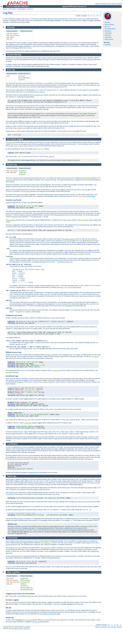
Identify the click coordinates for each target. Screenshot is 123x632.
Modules (97, 3)
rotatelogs (10, 494)
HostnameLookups (68, 239)
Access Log (108, 31)
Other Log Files (109, 39)
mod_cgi (9, 39)
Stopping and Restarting (49, 614)
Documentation (21, 9)
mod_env (25, 420)
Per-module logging (110, 28)
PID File (8, 608)
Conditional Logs (12, 376)
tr (100, 15)
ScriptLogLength (27, 589)
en (89, 15)
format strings (91, 196)
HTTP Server (12, 9)
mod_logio (10, 37)
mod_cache (9, 420)
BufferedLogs (25, 580)
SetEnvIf (22, 174)
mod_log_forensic (13, 35)
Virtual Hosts (108, 37)
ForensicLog (25, 582)
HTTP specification (66, 305)
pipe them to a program (38, 92)
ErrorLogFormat (24, 77)
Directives (104, 3)
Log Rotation (108, 33)
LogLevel (21, 79)
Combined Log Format (14, 315)
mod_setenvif (11, 172)
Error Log (107, 26)
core (8, 76)
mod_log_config (12, 33)
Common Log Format (13, 200)
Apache (5, 9)
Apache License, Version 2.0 (22, 628)
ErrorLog (21, 76)
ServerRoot (84, 220)
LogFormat (22, 172)
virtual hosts (29, 541)
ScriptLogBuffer (27, 587)
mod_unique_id (19, 128)
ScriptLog (24, 585)
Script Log (9, 617)
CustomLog (22, 170)
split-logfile (67, 566)
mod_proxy (14, 146)
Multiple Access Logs (13, 352)
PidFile (23, 584)
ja (94, 15)
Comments (108, 44)
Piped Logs (108, 35)
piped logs (35, 472)
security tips (90, 59)
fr (92, 15)
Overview (107, 22)
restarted (85, 450)
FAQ (109, 3)
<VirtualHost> (46, 543)
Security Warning (109, 24)
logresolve (46, 242)
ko (97, 15)
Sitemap (119, 3)
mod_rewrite (24, 146)
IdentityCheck (78, 254)
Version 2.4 (30, 9)
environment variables (21, 380)
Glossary (113, 3)
